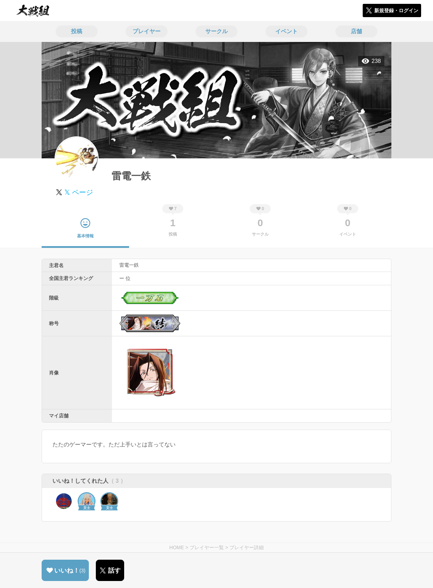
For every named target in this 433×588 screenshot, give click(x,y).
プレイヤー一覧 (207, 547)
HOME (176, 547)
